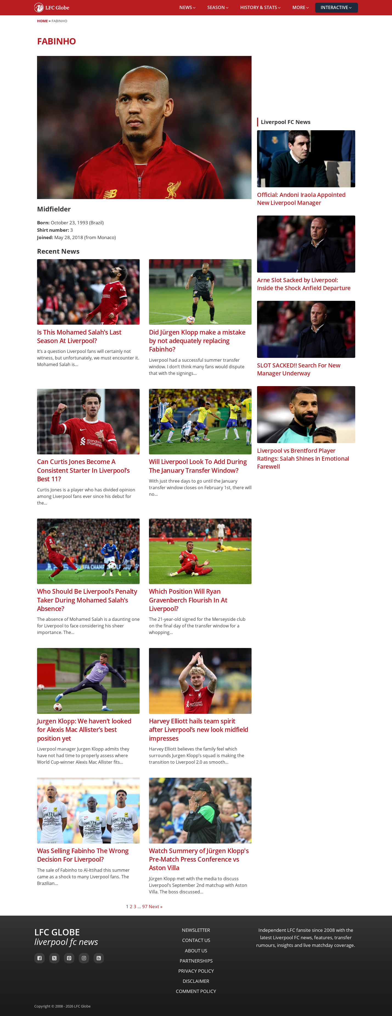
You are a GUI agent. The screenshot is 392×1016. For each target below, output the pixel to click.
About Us (196, 950)
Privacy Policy (196, 971)
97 (145, 906)
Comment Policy (196, 991)
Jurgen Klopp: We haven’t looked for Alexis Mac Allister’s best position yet (84, 730)
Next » (155, 906)
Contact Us (196, 940)
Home (42, 20)
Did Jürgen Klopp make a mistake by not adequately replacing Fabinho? (197, 341)
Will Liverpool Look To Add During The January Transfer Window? (198, 465)
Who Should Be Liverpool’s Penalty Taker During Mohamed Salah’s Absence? (87, 600)
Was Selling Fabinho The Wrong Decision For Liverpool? (83, 855)
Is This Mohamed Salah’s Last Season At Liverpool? (79, 336)
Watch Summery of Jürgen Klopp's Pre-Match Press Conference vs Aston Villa (199, 859)
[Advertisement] (306, 72)
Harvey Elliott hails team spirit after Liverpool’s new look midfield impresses (198, 730)
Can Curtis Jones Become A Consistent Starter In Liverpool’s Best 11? (83, 470)
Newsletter (196, 930)
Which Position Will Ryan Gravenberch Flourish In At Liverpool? (188, 600)
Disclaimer (196, 981)
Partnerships (196, 961)
